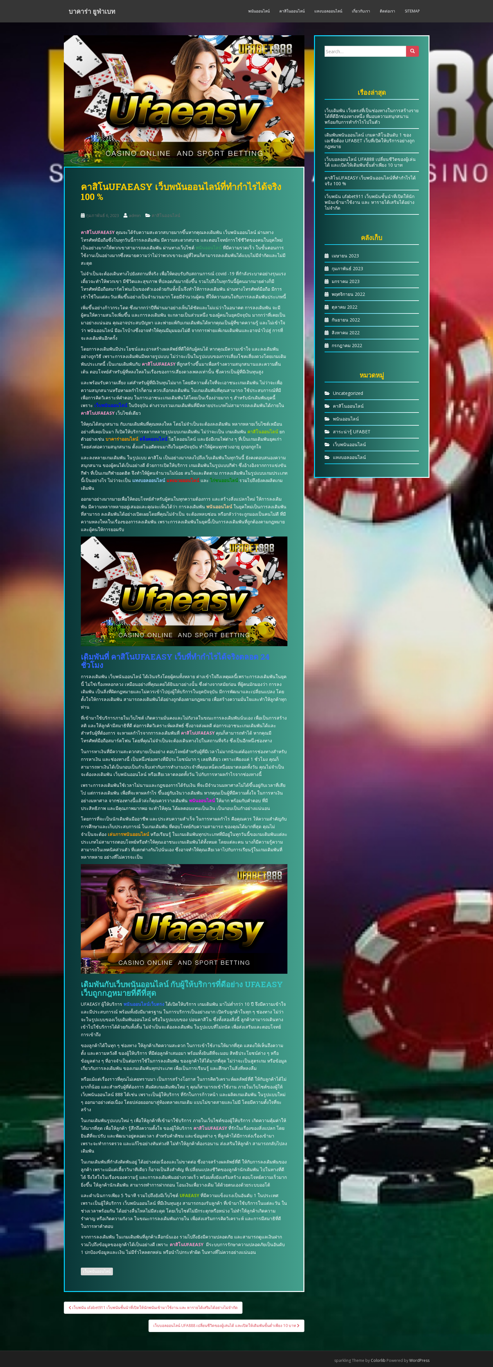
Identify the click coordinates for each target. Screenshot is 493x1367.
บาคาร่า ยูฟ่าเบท (92, 11)
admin (135, 215)
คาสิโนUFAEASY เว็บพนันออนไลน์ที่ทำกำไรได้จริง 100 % (370, 181)
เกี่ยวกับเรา (361, 11)
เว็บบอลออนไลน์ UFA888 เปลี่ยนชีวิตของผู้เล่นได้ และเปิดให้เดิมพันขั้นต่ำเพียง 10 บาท (370, 162)
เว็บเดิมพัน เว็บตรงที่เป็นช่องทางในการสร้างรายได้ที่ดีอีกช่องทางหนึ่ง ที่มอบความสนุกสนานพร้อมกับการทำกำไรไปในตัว (372, 116)
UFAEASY (189, 1195)
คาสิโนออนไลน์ (292, 11)
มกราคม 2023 (346, 281)
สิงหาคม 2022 (346, 332)
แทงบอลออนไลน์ (328, 11)
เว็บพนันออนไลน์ (97, 1271)
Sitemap (412, 11)
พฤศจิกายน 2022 (348, 294)
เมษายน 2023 (345, 256)
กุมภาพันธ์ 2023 (347, 268)
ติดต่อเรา (387, 11)
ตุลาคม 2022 (344, 307)
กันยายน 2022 (346, 320)
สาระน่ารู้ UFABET (351, 432)
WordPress (419, 1360)
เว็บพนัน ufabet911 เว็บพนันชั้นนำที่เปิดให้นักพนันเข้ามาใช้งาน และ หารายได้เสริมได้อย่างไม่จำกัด (369, 202)
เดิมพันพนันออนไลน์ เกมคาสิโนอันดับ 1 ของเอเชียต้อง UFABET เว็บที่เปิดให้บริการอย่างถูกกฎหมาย (369, 140)
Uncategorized (348, 393)
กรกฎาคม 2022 (347, 345)
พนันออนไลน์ (259, 11)
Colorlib (378, 1360)
